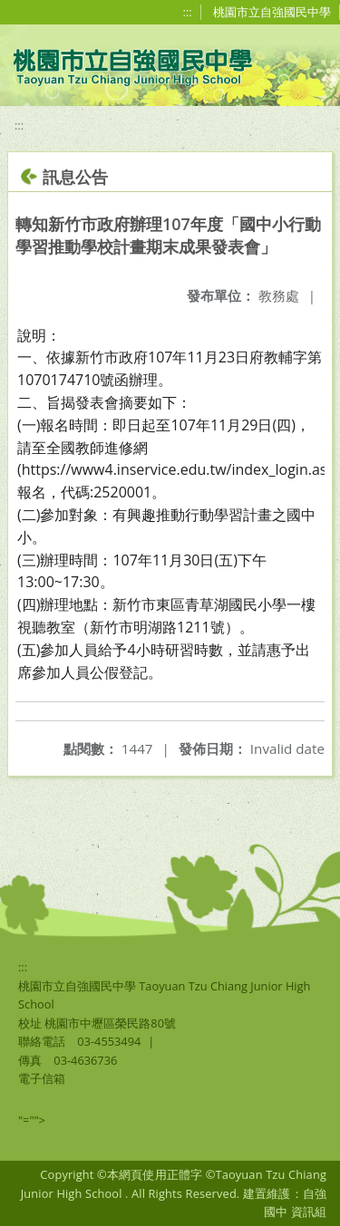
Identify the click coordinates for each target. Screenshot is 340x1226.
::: (187, 12)
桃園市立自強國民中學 (272, 12)
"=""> (31, 1120)
